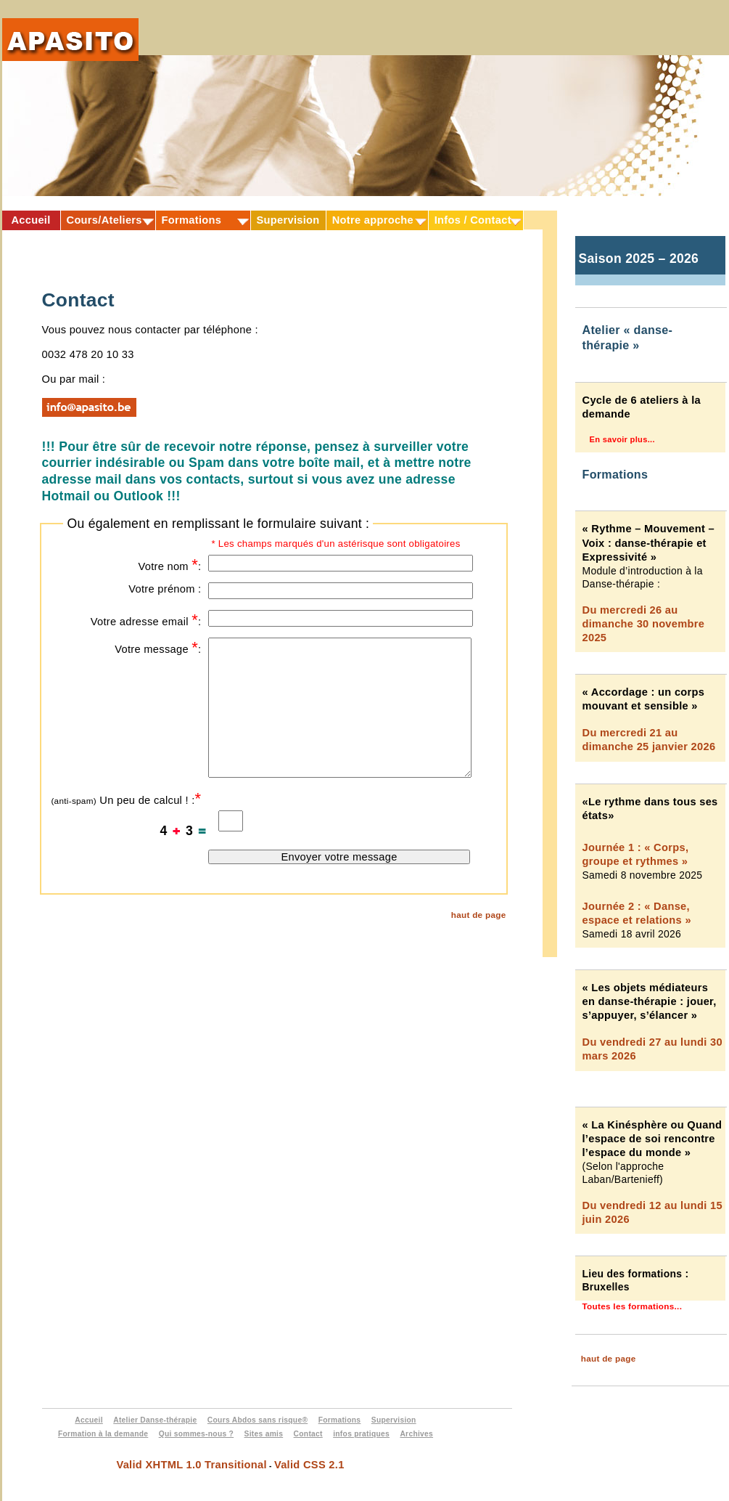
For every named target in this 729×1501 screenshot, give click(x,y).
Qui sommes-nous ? (196, 1434)
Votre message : (158, 647)
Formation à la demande (103, 1434)
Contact (308, 1434)
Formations (192, 220)
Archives (416, 1434)
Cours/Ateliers (104, 220)
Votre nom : (169, 565)
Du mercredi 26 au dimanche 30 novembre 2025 (643, 623)
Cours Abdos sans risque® (257, 1420)
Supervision (288, 220)
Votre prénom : (164, 589)
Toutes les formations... (632, 1306)
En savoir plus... (622, 439)
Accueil (30, 220)
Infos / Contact (472, 220)
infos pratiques (361, 1434)
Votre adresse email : (146, 620)
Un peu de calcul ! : (126, 798)
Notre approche (372, 220)
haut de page (478, 914)
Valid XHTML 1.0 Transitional (191, 1465)
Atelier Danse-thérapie (155, 1420)
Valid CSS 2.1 (309, 1465)
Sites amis (264, 1434)
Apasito (70, 48)
